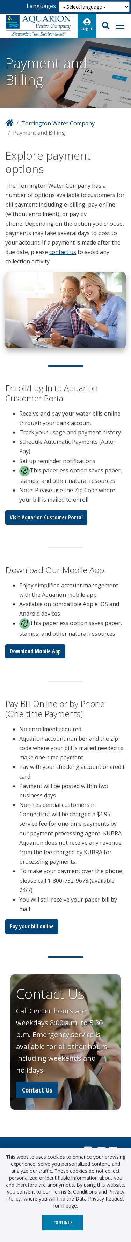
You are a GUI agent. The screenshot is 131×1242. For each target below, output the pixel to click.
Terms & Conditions (74, 1191)
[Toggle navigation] (120, 26)
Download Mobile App (35, 651)
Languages (41, 6)
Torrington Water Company (58, 123)
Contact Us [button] (37, 1090)
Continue (62, 1223)
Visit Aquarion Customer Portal (46, 517)
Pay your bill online (32, 926)
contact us (62, 252)
